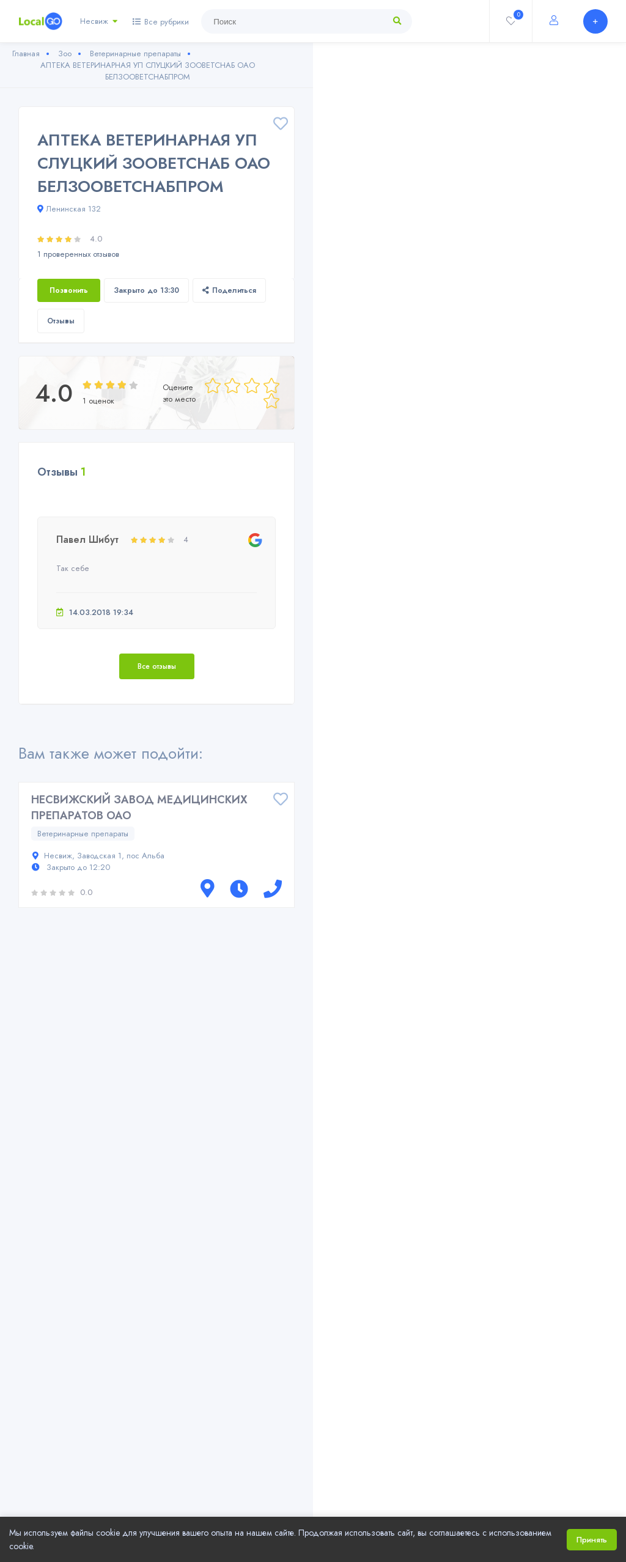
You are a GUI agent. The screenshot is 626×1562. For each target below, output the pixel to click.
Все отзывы (157, 666)
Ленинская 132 (69, 209)
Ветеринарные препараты (82, 833)
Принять (591, 1539)
